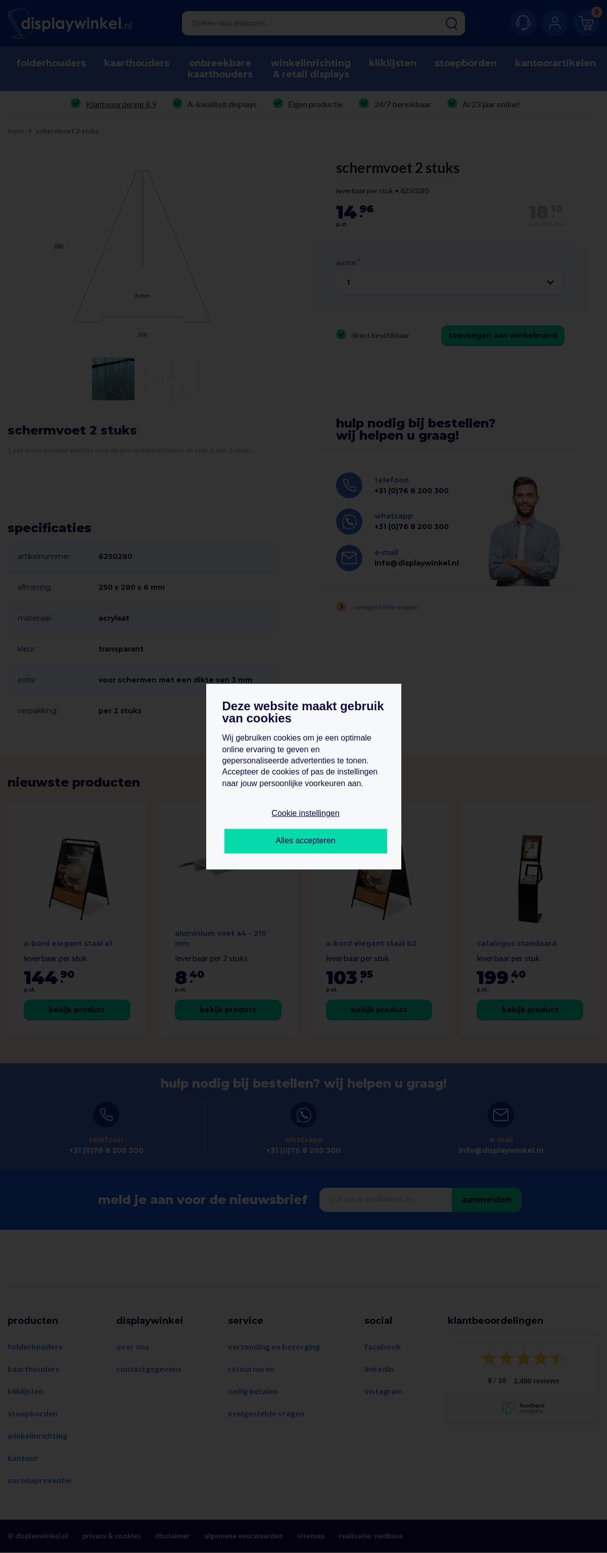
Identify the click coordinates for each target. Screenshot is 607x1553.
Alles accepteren (305, 840)
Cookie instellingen (305, 813)
